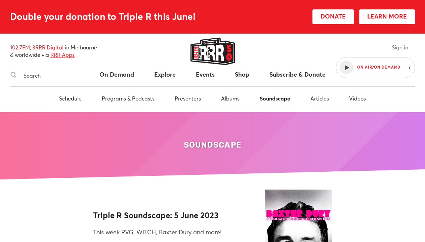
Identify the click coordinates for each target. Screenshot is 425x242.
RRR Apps (62, 54)
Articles (319, 98)
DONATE (333, 16)
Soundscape (275, 98)
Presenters (188, 98)
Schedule (70, 98)
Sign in (400, 47)
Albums (230, 98)
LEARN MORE (387, 16)
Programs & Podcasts (128, 98)
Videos (357, 98)
